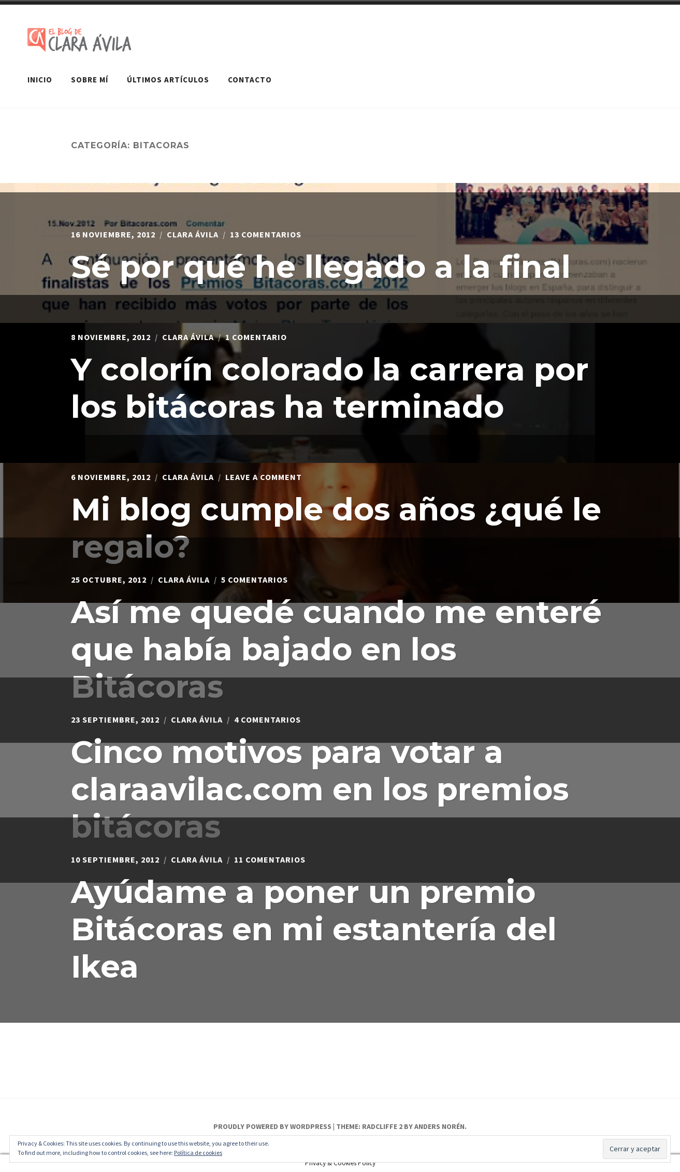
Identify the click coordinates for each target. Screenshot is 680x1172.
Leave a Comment (263, 477)
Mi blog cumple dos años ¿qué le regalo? (336, 528)
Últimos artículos (168, 79)
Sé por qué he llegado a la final (321, 267)
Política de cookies (198, 1152)
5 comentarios (254, 579)
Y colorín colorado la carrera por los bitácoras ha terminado (330, 388)
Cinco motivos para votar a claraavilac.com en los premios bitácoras (320, 789)
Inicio (39, 79)
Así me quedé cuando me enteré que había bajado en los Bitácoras (336, 649)
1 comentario (256, 337)
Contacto (250, 79)
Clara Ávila (193, 234)
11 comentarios (270, 859)
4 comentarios (267, 719)
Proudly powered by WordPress (272, 1126)
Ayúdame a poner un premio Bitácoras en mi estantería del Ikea (314, 929)
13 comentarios (265, 234)
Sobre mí (89, 79)
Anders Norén (439, 1126)
